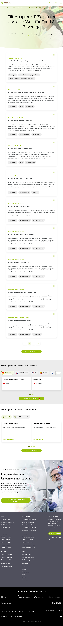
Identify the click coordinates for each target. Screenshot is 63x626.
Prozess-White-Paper (28, 542)
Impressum (4, 616)
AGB (11, 616)
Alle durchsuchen (31, 351)
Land (29, 36)
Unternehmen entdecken (29, 519)
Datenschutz (18, 616)
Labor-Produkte (5, 539)
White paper (25, 572)
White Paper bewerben (28, 545)
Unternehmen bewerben (29, 527)
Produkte (24, 569)
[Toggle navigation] (61, 3)
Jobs (23, 574)
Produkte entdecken (6, 537)
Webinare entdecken (6, 554)
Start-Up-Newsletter (7, 525)
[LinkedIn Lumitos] (61, 616)
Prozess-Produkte (6, 542)
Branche (23, 36)
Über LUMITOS (19, 611)
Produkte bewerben (6, 545)
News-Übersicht (5, 527)
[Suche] (49, 3)
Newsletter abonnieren (7, 522)
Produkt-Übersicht (6, 547)
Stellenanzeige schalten (29, 560)
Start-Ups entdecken (28, 522)
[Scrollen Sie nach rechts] (59, 373)
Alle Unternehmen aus (31, 399)
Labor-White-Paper (27, 539)
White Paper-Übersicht (28, 547)
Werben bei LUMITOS (7, 611)
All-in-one (25, 580)
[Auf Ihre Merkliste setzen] (54, 55)
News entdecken (5, 519)
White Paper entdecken (28, 537)
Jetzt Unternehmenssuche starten (16, 500)
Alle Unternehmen (31, 450)
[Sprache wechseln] (56, 3)
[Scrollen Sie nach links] (57, 373)
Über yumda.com (30, 611)
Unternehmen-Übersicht (29, 530)
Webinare (24, 577)
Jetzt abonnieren (55, 533)
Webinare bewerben (6, 557)
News (23, 566)
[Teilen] (52, 3)
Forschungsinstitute (6, 566)
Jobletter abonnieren (28, 557)
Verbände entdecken (27, 525)
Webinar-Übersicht (6, 560)
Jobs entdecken (26, 554)
